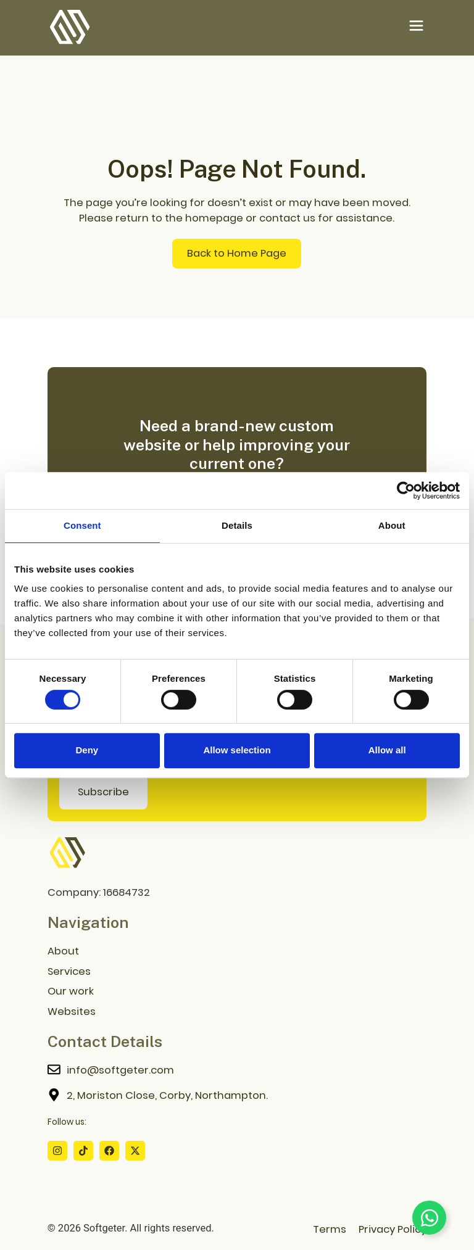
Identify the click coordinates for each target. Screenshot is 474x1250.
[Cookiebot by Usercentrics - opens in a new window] (406, 490)
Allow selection (236, 750)
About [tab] (391, 525)
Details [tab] (237, 525)
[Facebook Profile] (109, 1151)
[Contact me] (237, 1071)
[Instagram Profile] (57, 1151)
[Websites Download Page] (237, 1012)
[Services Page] (237, 972)
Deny (86, 750)
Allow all (387, 750)
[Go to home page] (67, 853)
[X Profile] (135, 1151)
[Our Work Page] (237, 992)
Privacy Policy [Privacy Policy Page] (392, 1229)
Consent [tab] (82, 525)
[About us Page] (237, 951)
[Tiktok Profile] (83, 1151)
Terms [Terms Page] (329, 1229)
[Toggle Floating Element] (429, 1218)
